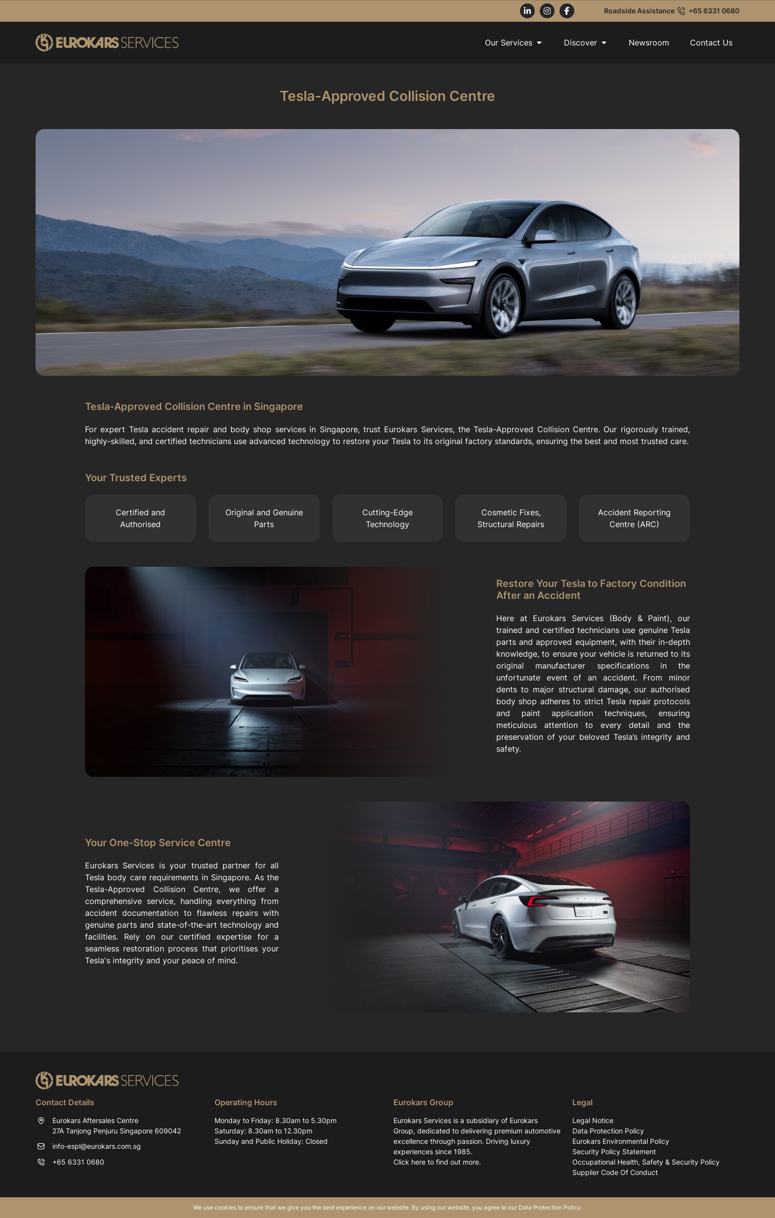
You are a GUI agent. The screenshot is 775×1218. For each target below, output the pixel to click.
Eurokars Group (423, 1102)
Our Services (514, 42)
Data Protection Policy (608, 1131)
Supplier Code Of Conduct (615, 1172)
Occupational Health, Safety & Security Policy (646, 1162)
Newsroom (649, 42)
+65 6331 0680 (714, 11)
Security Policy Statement (614, 1151)
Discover (586, 42)
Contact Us (711, 42)
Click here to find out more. (437, 1162)
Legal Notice (592, 1120)
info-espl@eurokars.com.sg (96, 1146)
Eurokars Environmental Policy (620, 1141)
